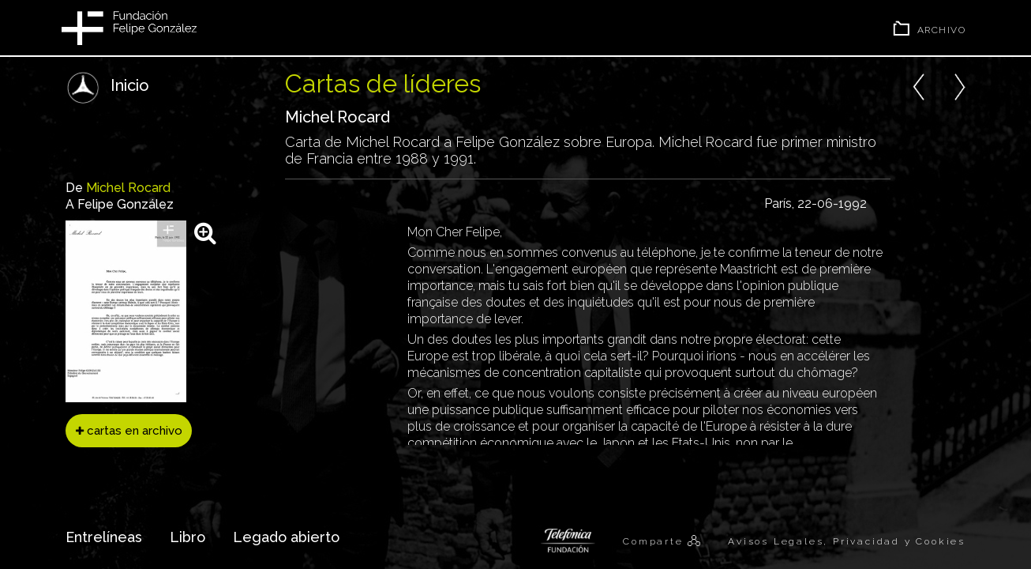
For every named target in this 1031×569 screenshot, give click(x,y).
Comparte (655, 541)
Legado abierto (286, 537)
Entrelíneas (104, 537)
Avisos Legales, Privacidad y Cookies (846, 541)
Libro (187, 537)
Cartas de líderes (383, 83)
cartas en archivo (129, 431)
